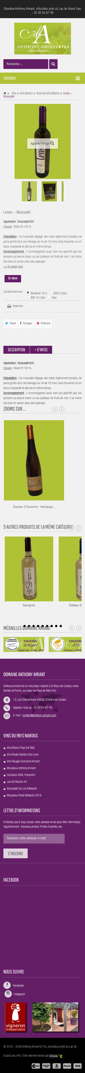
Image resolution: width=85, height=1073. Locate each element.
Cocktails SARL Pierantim (21, 775)
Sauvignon (40, 605)
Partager (26, 323)
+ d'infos (41, 349)
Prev (55, 409)
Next (62, 409)
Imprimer (18, 306)
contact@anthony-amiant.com (39, 715)
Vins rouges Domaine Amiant (23, 761)
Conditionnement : (13, 292)
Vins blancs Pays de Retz (21, 748)
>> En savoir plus (13, 266)
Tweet (10, 323)
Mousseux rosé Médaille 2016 (24, 795)
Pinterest (43, 323)
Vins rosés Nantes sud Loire (22, 754)
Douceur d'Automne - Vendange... (34, 507)
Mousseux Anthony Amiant (21, 768)
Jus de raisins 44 (17, 782)
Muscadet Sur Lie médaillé (22, 788)
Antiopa (56, 1056)
